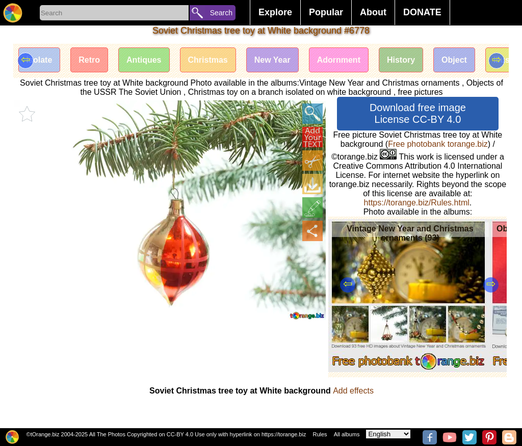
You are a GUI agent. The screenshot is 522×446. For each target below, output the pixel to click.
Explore (275, 12)
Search (221, 13)
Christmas (208, 60)
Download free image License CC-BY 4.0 (418, 113)
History (401, 60)
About (373, 12)
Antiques (143, 60)
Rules (319, 434)
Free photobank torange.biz (438, 144)
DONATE (422, 12)
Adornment (338, 60)
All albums (347, 434)
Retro (89, 60)
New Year (272, 60)
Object (454, 60)
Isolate (40, 60)
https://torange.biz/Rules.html (416, 202)
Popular (326, 12)
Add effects (353, 390)
